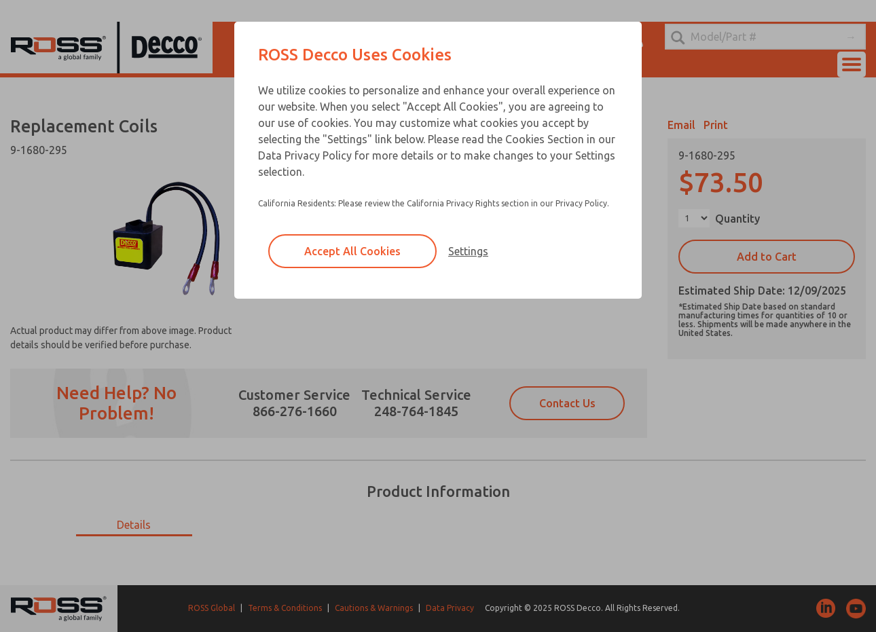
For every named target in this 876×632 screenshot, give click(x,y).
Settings (468, 251)
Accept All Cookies (352, 251)
